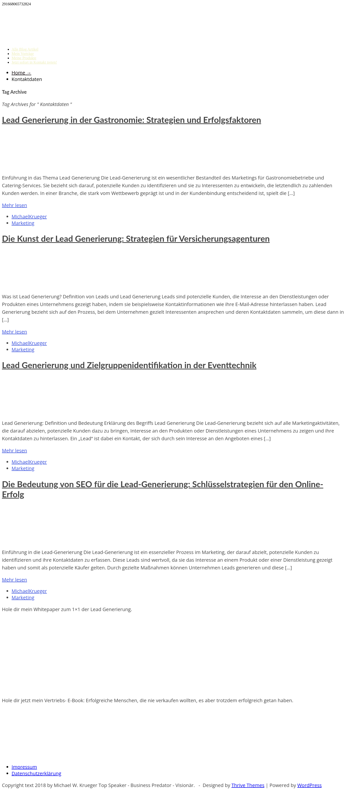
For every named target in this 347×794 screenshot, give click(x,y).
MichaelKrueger (29, 216)
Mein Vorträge (23, 54)
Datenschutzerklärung (36, 773)
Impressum (24, 767)
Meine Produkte (24, 58)
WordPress (309, 785)
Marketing (23, 223)
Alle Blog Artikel (25, 49)
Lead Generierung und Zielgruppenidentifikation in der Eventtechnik (129, 365)
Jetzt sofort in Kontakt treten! (34, 62)
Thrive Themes (247, 785)
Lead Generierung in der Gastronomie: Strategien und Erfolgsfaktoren (131, 119)
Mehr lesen (14, 205)
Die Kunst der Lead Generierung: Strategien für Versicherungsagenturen (136, 238)
